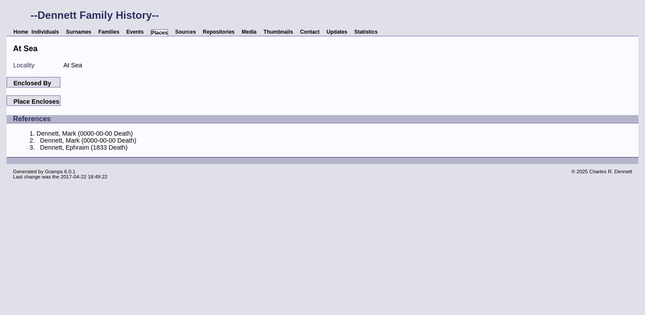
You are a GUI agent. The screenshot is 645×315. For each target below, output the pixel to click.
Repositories (219, 32)
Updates (336, 32)
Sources (185, 32)
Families (108, 32)
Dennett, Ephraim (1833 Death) (84, 147)
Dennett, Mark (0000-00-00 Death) (85, 133)
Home (21, 32)
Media (249, 32)
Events (135, 32)
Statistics (366, 32)
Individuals (45, 32)
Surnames (78, 32)
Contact (310, 32)
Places (159, 33)
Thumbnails (278, 32)
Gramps (54, 171)
